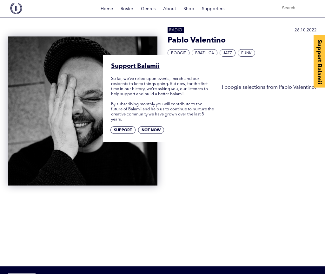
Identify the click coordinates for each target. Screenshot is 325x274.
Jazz (227, 53)
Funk (246, 53)
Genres (148, 9)
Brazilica (204, 53)
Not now (151, 130)
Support (123, 130)
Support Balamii (319, 62)
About (169, 9)
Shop (188, 9)
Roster (127, 9)
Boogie (178, 53)
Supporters (213, 9)
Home (107, 9)
